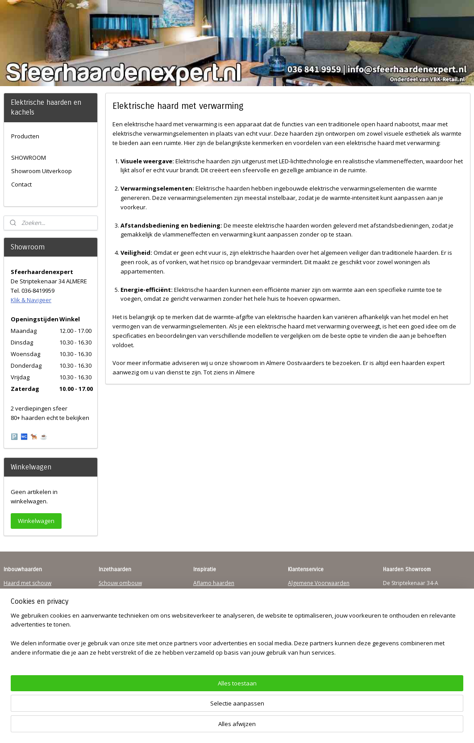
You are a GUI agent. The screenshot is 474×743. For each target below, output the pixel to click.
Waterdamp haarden (125, 617)
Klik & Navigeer (31, 300)
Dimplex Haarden (215, 617)
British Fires (208, 609)
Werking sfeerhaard (313, 652)
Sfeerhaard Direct (26, 626)
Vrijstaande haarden (124, 600)
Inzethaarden (115, 591)
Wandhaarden (22, 609)
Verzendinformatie (311, 591)
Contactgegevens (310, 600)
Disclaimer (301, 617)
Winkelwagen (36, 521)
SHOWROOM (28, 158)
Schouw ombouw (120, 583)
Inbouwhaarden (24, 600)
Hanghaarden (21, 591)
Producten (25, 136)
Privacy (297, 609)
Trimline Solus (211, 591)
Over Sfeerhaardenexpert (320, 643)
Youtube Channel (25, 634)
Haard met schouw (27, 583)
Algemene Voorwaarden (318, 583)
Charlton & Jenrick (215, 626)
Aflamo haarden (213, 583)
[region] (178, 710)
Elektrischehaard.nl (122, 626)
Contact (21, 184)
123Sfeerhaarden (25, 617)
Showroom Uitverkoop (41, 171)
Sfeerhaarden (210, 634)
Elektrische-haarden (124, 634)
